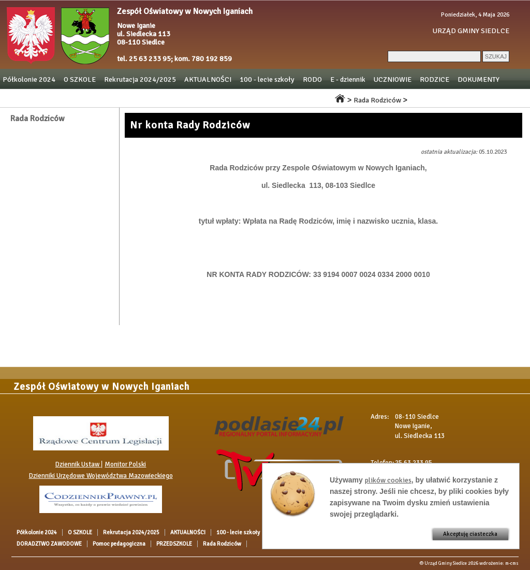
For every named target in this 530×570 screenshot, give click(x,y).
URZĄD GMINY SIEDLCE (471, 30)
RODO (312, 79)
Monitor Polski (125, 464)
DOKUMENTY (478, 79)
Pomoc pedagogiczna (178, 97)
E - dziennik (347, 79)
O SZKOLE (80, 79)
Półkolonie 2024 (29, 79)
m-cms (512, 563)
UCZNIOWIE (392, 79)
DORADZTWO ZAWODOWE (95, 97)
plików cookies (388, 480)
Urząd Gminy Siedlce (445, 563)
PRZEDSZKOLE (243, 97)
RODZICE (434, 79)
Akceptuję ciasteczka (470, 534)
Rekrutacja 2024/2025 (140, 79)
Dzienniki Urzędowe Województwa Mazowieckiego (101, 476)
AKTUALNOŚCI (207, 79)
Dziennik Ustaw (78, 464)
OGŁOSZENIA (24, 97)
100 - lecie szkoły (267, 79)
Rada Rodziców (300, 97)
